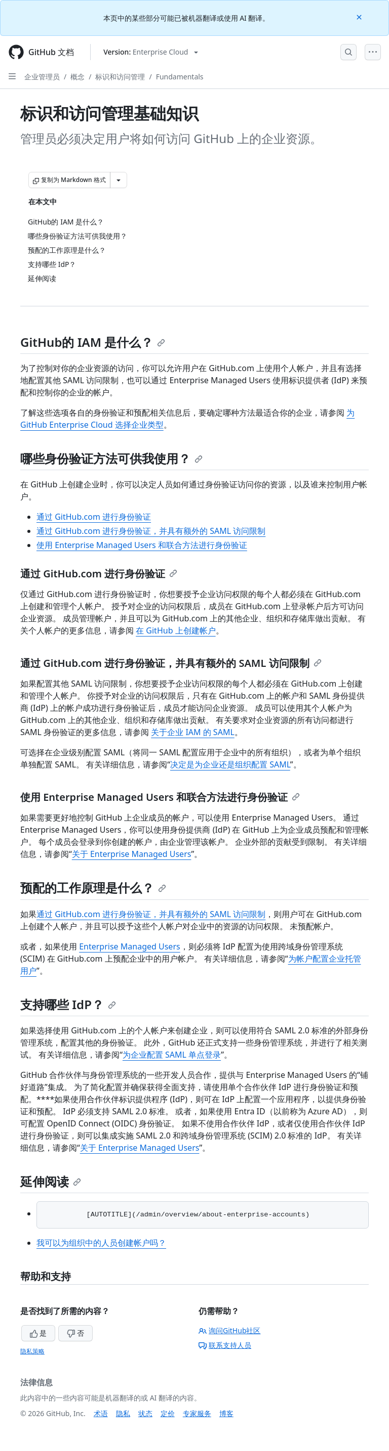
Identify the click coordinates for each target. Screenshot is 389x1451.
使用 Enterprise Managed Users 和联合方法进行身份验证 (141, 545)
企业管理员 (42, 76)
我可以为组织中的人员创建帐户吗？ (101, 1242)
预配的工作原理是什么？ (93, 887)
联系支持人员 (225, 1345)
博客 (226, 1413)
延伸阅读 (50, 1181)
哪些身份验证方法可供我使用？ (111, 458)
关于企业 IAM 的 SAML (193, 732)
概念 (77, 76)
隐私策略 (32, 1351)
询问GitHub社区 (230, 1330)
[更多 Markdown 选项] (118, 180)
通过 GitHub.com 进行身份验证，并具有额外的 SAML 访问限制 (150, 530)
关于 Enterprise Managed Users (131, 853)
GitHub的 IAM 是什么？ (92, 342)
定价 (168, 1413)
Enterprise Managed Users (129, 946)
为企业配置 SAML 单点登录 (172, 1054)
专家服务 (197, 1413)
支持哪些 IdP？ (68, 1004)
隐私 (123, 1413)
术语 (101, 1413)
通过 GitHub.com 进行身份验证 (93, 516)
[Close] (360, 16)
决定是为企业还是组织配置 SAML (230, 764)
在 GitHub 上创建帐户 (175, 630)
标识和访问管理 (120, 76)
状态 (145, 1413)
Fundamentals (180, 76)
